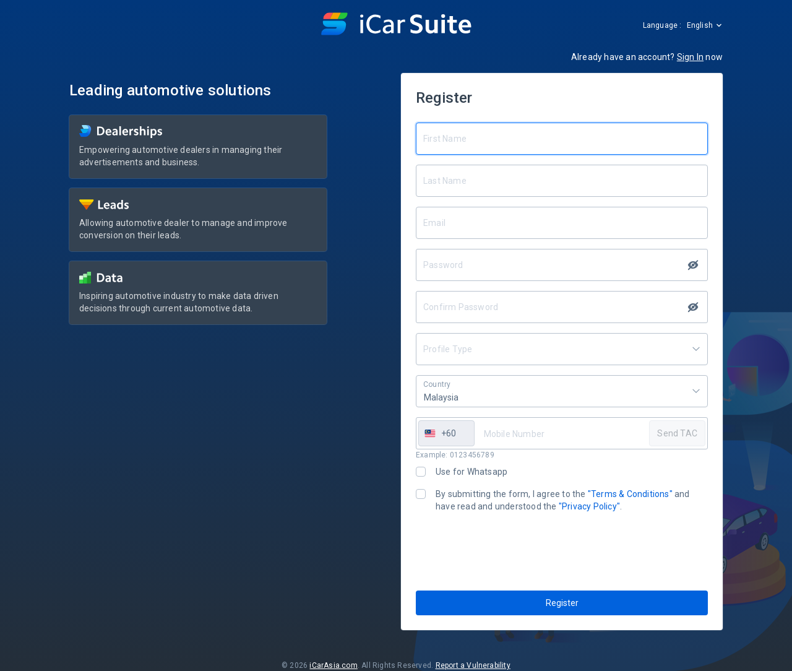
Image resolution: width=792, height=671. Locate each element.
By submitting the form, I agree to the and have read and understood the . (563, 500)
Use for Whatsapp (471, 472)
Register (562, 603)
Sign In (690, 57)
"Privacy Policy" (589, 506)
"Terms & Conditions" (630, 494)
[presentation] (510, 551)
